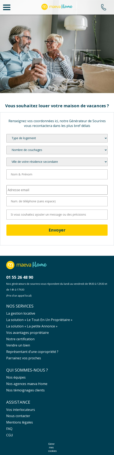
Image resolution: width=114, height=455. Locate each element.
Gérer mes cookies (51, 448)
